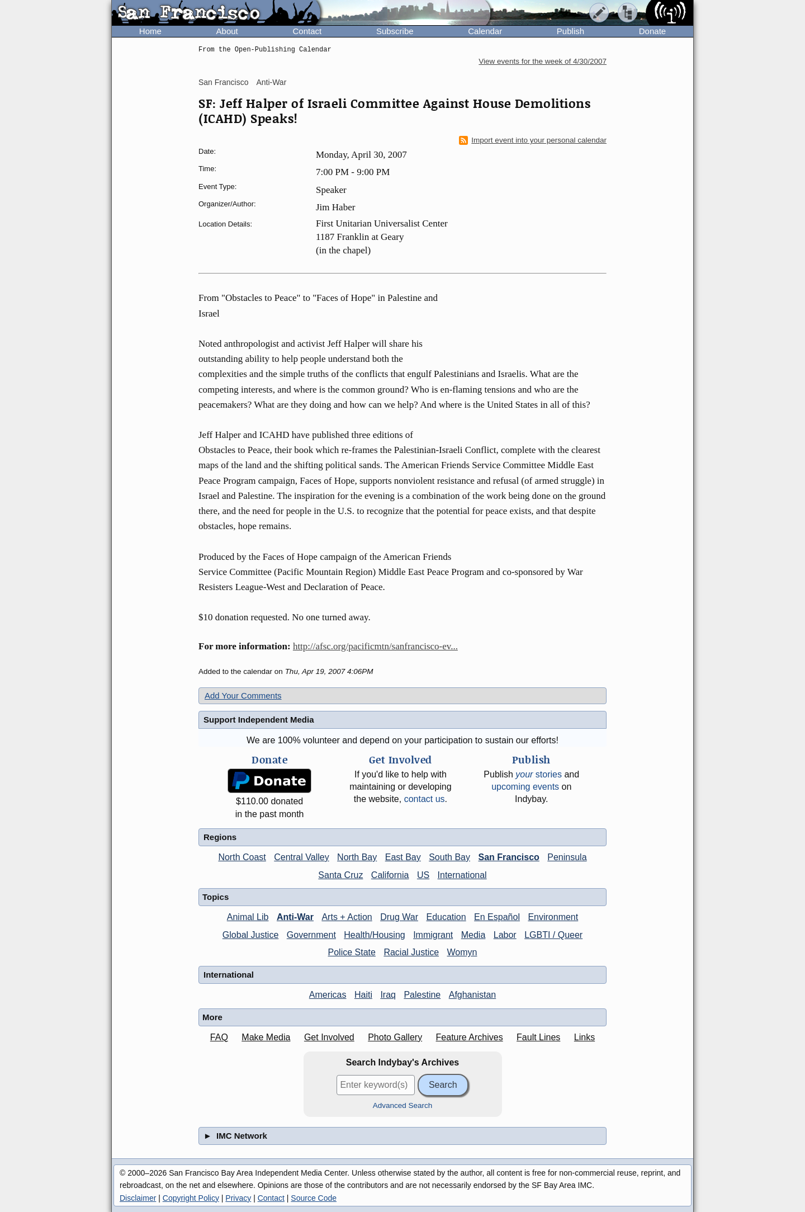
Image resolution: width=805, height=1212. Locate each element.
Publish (570, 31)
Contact (306, 31)
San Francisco (223, 82)
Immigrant (433, 935)
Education (446, 917)
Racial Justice (411, 952)
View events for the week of (543, 61)
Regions (219, 837)
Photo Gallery (395, 1037)
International (462, 875)
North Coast (242, 857)
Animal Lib (248, 917)
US (423, 875)
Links (584, 1037)
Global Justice (250, 935)
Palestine (422, 994)
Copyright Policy (191, 1198)
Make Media (266, 1037)
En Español (497, 917)
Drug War (399, 917)
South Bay (449, 857)
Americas (328, 994)
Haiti (363, 994)
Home (150, 31)
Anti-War (271, 82)
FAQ (219, 1037)
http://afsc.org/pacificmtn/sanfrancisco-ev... (375, 646)
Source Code (314, 1198)
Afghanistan (472, 994)
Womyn (462, 952)
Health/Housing (374, 935)
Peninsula (566, 857)
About (227, 31)
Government (311, 935)
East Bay (403, 857)
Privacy (238, 1198)
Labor (505, 935)
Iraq (388, 994)
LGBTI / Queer (553, 935)
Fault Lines (538, 1037)
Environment (553, 917)
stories (538, 774)
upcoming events (525, 786)
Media (473, 935)
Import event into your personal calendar (533, 140)
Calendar (485, 31)
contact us (424, 799)
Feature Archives (469, 1037)
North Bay (357, 857)
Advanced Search (403, 1105)
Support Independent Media (258, 719)
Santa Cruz (340, 875)
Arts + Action (346, 917)
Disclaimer (138, 1198)
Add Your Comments (243, 695)
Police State (352, 952)
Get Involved (329, 1037)
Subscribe (395, 31)
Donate (652, 31)
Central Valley (301, 857)
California (390, 875)
